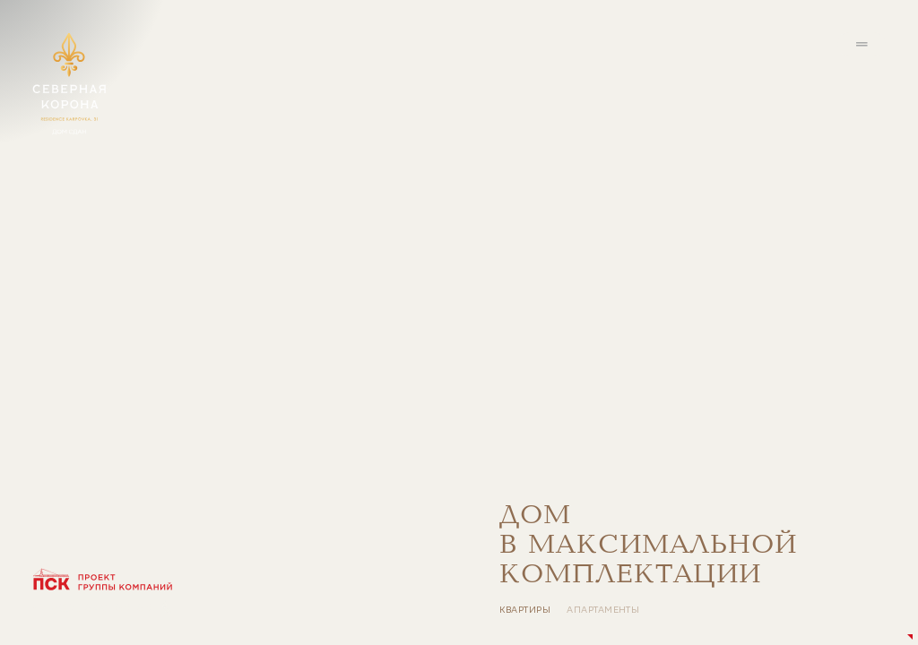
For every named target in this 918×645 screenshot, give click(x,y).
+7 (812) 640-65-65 (92, 607)
